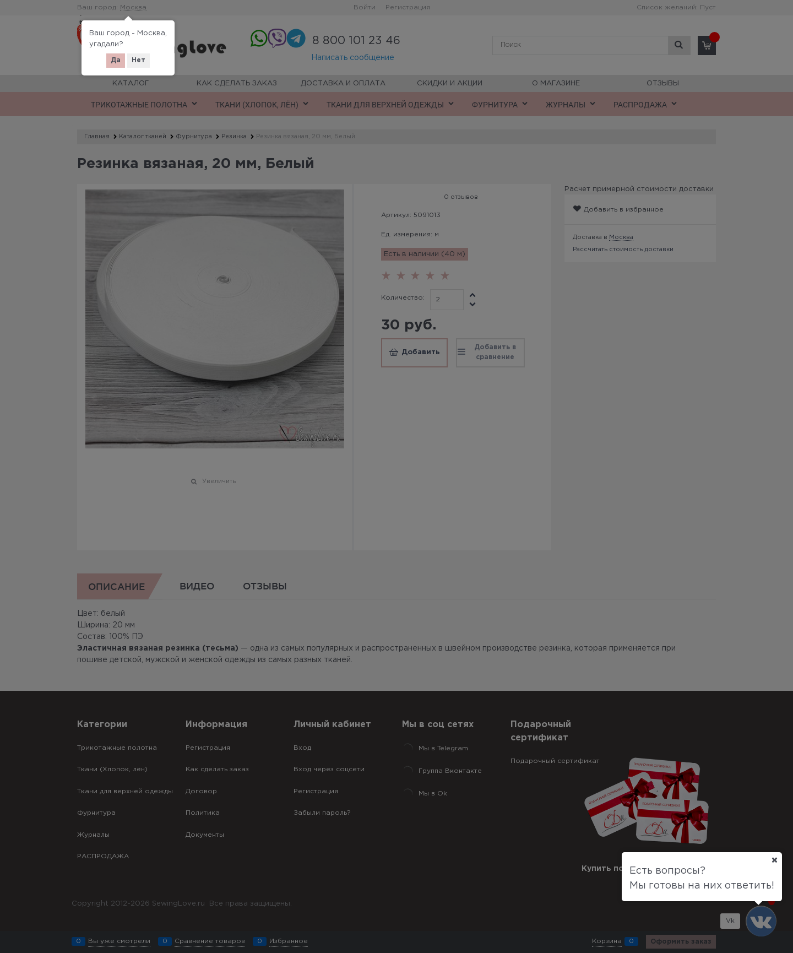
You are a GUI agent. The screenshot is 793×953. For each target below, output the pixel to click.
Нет (138, 60)
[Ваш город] (774, 859)
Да (116, 60)
